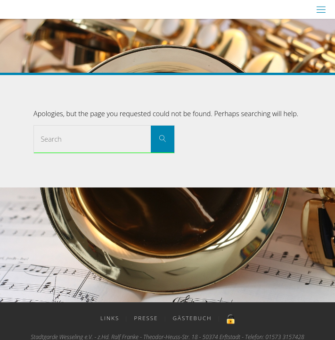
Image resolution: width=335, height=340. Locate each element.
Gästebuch (192, 318)
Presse (146, 318)
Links (109, 318)
